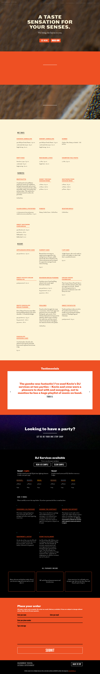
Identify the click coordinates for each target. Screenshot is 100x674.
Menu (57, 3)
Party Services (81, 3)
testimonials (70, 3)
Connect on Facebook (49, 3)
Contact (89, 3)
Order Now (55, 40)
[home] (11, 3)
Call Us (96, 3)
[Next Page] (89, 392)
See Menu (44, 40)
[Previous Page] (10, 392)
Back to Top (77, 664)
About (62, 3)
